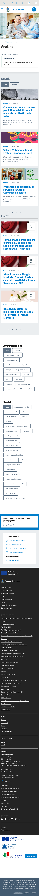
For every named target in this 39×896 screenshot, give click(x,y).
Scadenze (4, 729)
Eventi (5, 236)
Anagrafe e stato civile (8, 624)
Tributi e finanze (6, 704)
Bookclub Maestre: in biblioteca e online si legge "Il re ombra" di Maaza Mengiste (18, 313)
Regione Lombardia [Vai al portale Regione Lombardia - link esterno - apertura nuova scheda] (8, 3)
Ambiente (4, 621)
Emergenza (4, 659)
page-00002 (5, 689)
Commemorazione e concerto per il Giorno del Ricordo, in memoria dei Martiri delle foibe (19, 112)
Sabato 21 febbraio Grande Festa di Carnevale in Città (18, 151)
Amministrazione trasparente (10, 797)
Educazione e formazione (9, 651)
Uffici (2, 596)
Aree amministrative (7, 593)
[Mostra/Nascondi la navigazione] (2, 9)
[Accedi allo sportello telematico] (29, 3)
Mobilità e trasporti (7, 668)
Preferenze (18, 893)
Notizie (14, 85)
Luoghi (3, 742)
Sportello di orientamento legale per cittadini (15, 701)
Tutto (5, 85)
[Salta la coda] (16, 3)
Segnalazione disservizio (8, 791)
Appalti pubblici (6, 627)
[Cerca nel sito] (34, 9)
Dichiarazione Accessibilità (9, 809)
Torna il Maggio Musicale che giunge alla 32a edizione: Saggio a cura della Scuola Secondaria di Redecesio (19, 244)
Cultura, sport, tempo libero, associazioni (14, 645)
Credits (3, 828)
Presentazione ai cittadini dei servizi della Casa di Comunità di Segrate (19, 189)
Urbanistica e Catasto (8, 707)
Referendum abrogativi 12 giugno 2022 (13, 680)
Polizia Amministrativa (8, 674)
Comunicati (4, 723)
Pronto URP (6, 781)
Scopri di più (31, 856)
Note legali (4, 806)
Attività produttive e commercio (11, 630)
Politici (3, 602)
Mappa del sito (5, 830)
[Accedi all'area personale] (35, 3)
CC (2, 825)
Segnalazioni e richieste (8, 686)
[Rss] (19, 819)
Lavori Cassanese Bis (7, 665)
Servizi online (5, 695)
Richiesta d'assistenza (8, 794)
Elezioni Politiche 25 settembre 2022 (13, 653)
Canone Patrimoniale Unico (9, 633)
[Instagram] (16, 819)
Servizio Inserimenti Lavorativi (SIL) (12, 692)
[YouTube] (12, 819)
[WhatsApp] (2, 819)
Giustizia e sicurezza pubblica (10, 662)
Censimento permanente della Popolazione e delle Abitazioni (16, 637)
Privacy (3, 800)
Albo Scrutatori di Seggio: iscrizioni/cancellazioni (16, 618)
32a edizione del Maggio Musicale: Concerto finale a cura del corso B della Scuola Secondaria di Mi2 (19, 279)
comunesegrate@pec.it (8, 777)
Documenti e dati (6, 608)
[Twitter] (9, 819)
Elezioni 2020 (5, 710)
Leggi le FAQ (5, 785)
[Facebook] (5, 819)
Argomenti (9, 42)
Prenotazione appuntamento (10, 788)
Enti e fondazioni (6, 599)
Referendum (5, 677)
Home (2, 42)
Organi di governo (6, 590)
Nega (34, 893)
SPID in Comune (6, 698)
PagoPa (3, 671)
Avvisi (3, 726)
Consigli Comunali (6, 732)
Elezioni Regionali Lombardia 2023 (12, 656)
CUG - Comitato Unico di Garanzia (11, 642)
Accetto (27, 893)
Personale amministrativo (9, 605)
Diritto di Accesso (6, 648)
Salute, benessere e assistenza (10, 683)
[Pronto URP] (22, 3)
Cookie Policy (5, 803)
